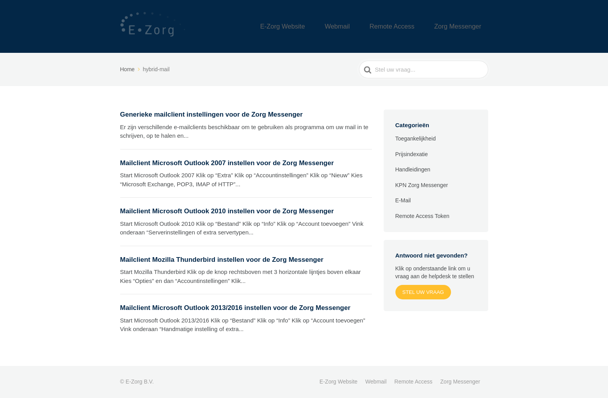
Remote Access (409, 26)
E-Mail (403, 200)
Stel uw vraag (423, 292)
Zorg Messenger (463, 26)
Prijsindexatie (411, 154)
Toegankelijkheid (415, 138)
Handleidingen (413, 169)
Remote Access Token (422, 216)
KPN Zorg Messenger (421, 185)
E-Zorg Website (320, 26)
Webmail (365, 26)
